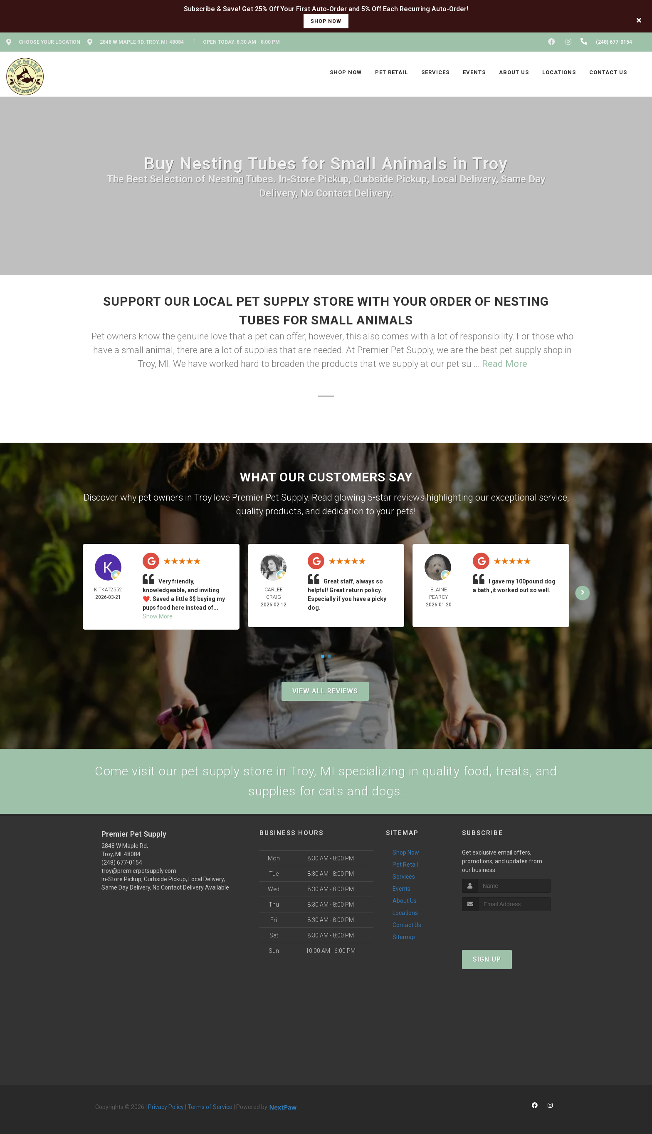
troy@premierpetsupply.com (138, 870)
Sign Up (487, 959)
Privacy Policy (166, 1107)
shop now (326, 21)
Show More (158, 616)
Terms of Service (210, 1107)
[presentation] (506, 926)
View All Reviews (325, 691)
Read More (504, 364)
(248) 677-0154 (121, 862)
